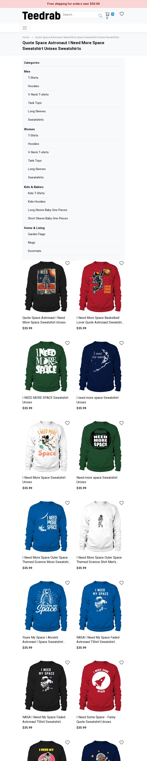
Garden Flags (36, 234)
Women (29, 129)
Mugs (31, 242)
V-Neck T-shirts (38, 94)
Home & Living (34, 228)
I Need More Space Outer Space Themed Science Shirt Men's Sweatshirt (99, 562)
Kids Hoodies (36, 201)
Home (26, 37)
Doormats (34, 251)
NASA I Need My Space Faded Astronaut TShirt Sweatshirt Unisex (98, 642)
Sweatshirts (36, 119)
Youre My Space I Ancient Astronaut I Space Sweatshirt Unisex (42, 642)
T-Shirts (33, 78)
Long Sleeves (37, 111)
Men (27, 71)
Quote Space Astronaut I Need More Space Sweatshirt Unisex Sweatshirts (77, 37)
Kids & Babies (33, 187)
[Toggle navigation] (24, 28)
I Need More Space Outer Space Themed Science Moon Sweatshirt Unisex (46, 562)
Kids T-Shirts (36, 193)
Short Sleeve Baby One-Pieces (48, 218)
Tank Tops (35, 103)
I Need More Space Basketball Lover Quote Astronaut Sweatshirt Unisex (100, 322)
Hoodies (33, 86)
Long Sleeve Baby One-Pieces (47, 210)
